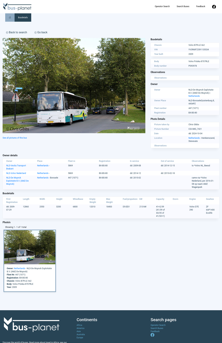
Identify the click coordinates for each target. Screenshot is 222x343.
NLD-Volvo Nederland (16, 173)
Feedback (200, 6)
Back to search (16, 32)
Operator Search (162, 6)
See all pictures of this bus (15, 138)
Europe (80, 337)
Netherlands (194, 96)
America (80, 328)
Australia (81, 334)
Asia (79, 331)
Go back (41, 32)
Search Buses (183, 6)
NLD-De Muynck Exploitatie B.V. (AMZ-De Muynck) (17, 181)
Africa (79, 325)
